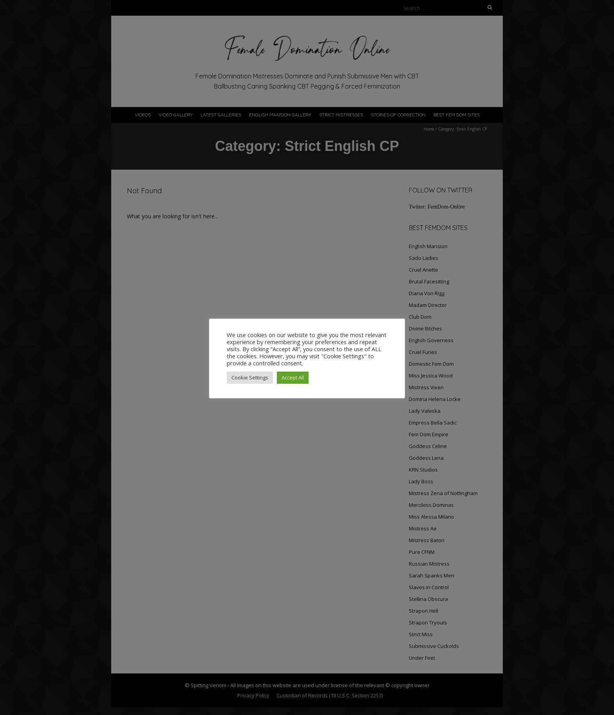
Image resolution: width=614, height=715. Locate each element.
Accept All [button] (293, 377)
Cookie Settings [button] (249, 377)
